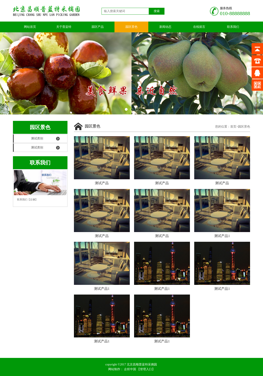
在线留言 (199, 26)
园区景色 (131, 26)
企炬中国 (130, 369)
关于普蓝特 (63, 26)
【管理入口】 (146, 369)
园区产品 (98, 26)
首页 (233, 126)
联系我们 (233, 26)
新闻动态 (165, 26)
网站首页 (30, 26)
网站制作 (114, 369)
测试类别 (37, 138)
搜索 (157, 11)
